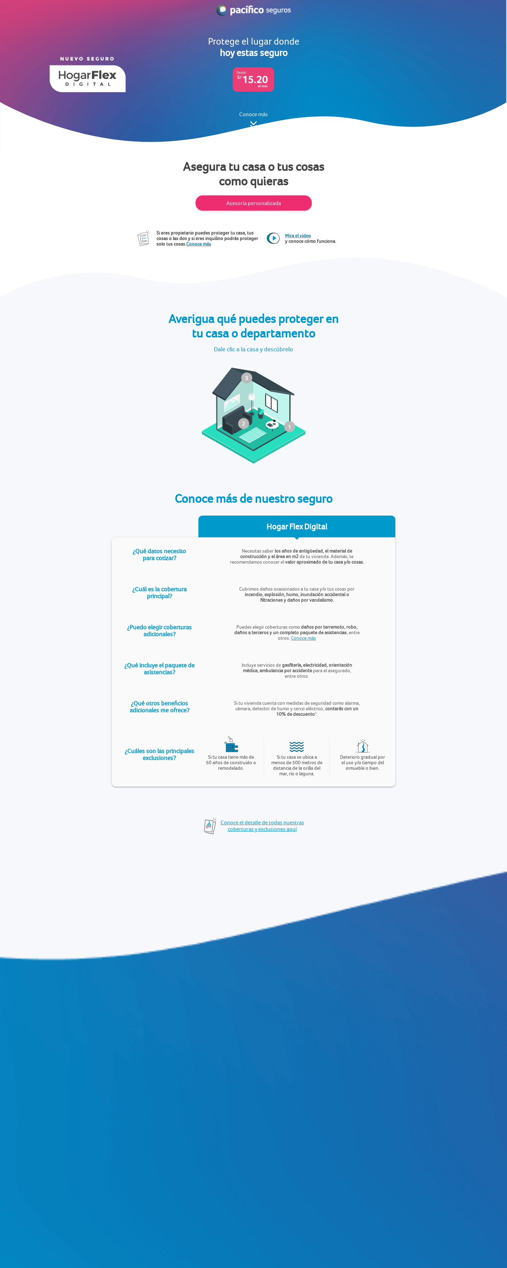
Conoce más (303, 638)
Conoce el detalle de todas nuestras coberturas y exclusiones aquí (262, 825)
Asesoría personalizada (253, 203)
